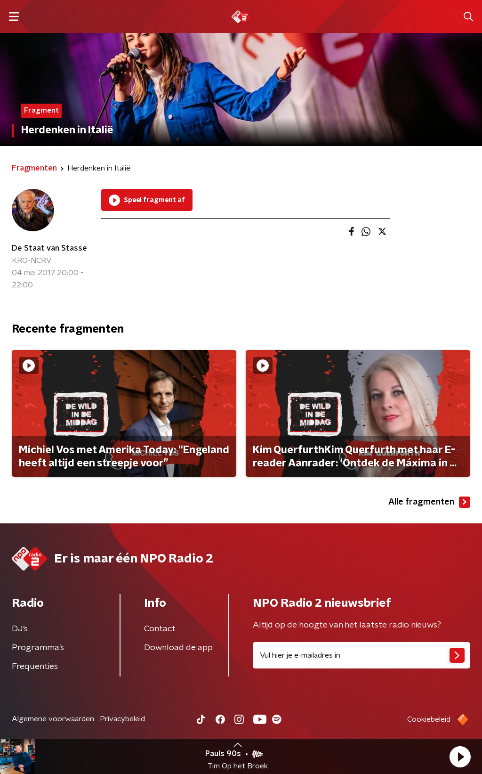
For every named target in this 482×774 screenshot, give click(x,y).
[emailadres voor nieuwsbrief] (361, 655)
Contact (160, 629)
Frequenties (35, 666)
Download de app (178, 648)
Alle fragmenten (429, 502)
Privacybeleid (122, 719)
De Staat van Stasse (49, 248)
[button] (460, 756)
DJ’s (20, 629)
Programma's (38, 648)
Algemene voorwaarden (53, 719)
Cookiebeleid (428, 719)
